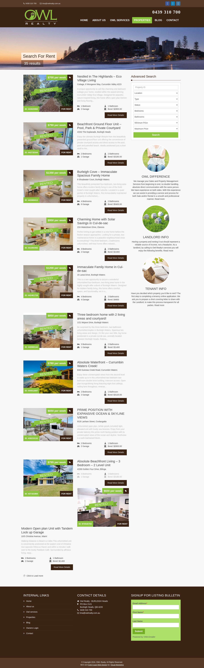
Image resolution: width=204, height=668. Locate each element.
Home (84, 20)
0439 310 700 (30, 4)
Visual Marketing (117, 665)
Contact (172, 20)
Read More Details (116, 115)
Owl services (119, 20)
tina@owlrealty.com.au (50, 4)
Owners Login (32, 628)
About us (99, 20)
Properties (142, 20)
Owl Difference (156, 176)
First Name (138, 612)
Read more (160, 199)
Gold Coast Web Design (97, 665)
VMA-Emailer (149, 637)
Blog (158, 20)
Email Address (140, 603)
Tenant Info (155, 289)
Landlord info (156, 237)
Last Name (138, 621)
